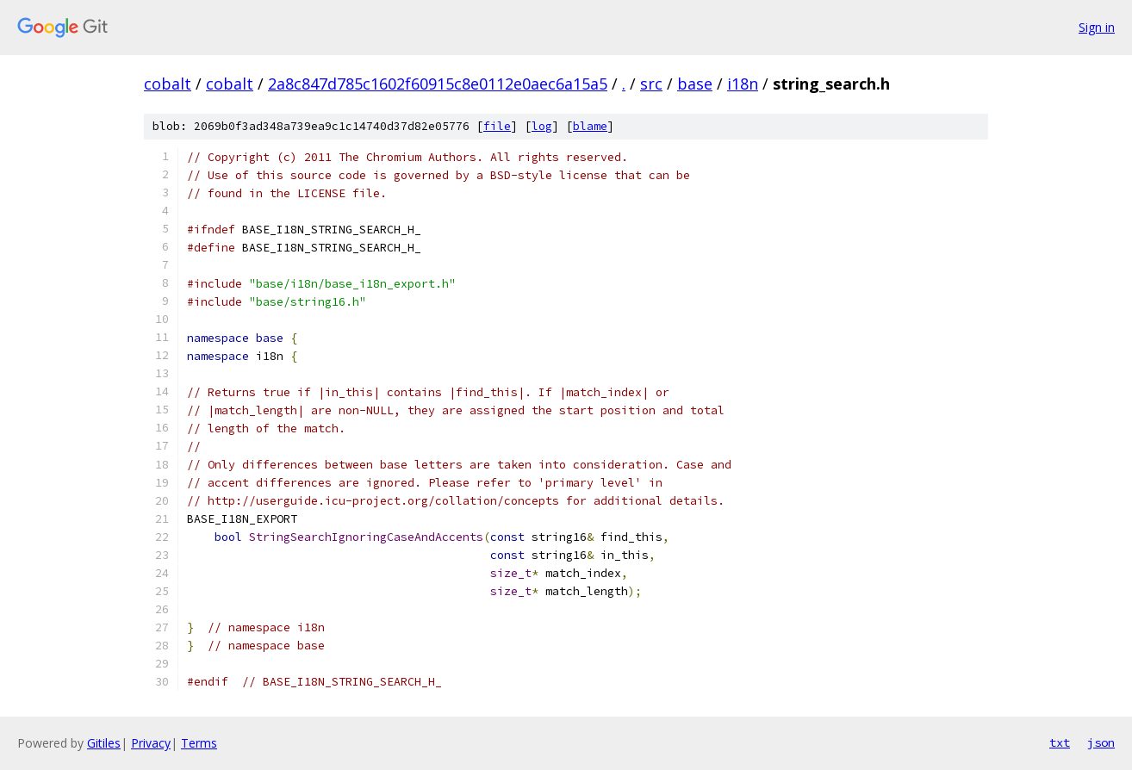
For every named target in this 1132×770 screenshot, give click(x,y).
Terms (199, 743)
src (651, 83)
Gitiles (104, 743)
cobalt (167, 83)
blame (590, 126)
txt (1059, 742)
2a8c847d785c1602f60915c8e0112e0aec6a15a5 (437, 83)
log (542, 126)
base (694, 83)
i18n (742, 83)
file (497, 126)
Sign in (1097, 27)
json (1101, 742)
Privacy (151, 743)
